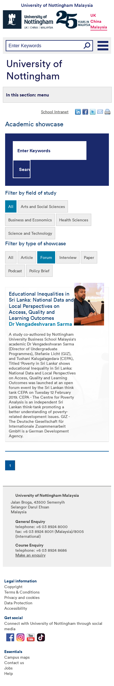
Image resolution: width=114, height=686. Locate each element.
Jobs (8, 668)
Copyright (13, 586)
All (10, 206)
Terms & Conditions (22, 592)
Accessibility (15, 608)
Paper (89, 257)
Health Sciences (73, 220)
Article (27, 257)
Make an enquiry (30, 555)
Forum (46, 257)
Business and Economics (30, 220)
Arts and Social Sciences (43, 206)
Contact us (14, 662)
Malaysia (98, 27)
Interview (67, 257)
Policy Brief (39, 270)
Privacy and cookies (22, 597)
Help (8, 673)
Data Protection (18, 602)
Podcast (15, 270)
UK (93, 15)
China (95, 21)
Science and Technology (30, 233)
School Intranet (55, 111)
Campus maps (17, 657)
